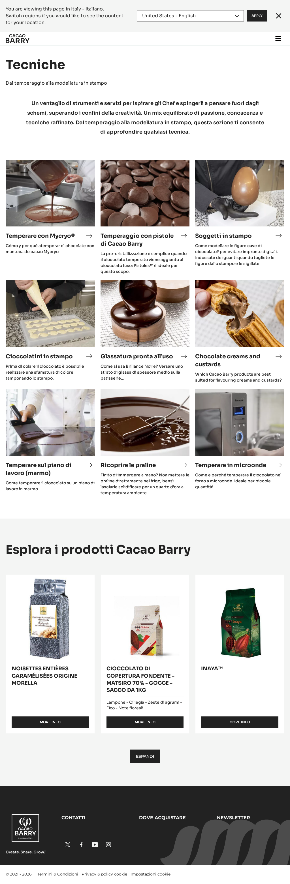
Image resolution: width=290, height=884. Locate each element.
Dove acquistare (162, 817)
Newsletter (233, 817)
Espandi (145, 756)
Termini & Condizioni (57, 874)
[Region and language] (190, 16)
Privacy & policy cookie (104, 874)
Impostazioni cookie (150, 874)
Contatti (73, 817)
